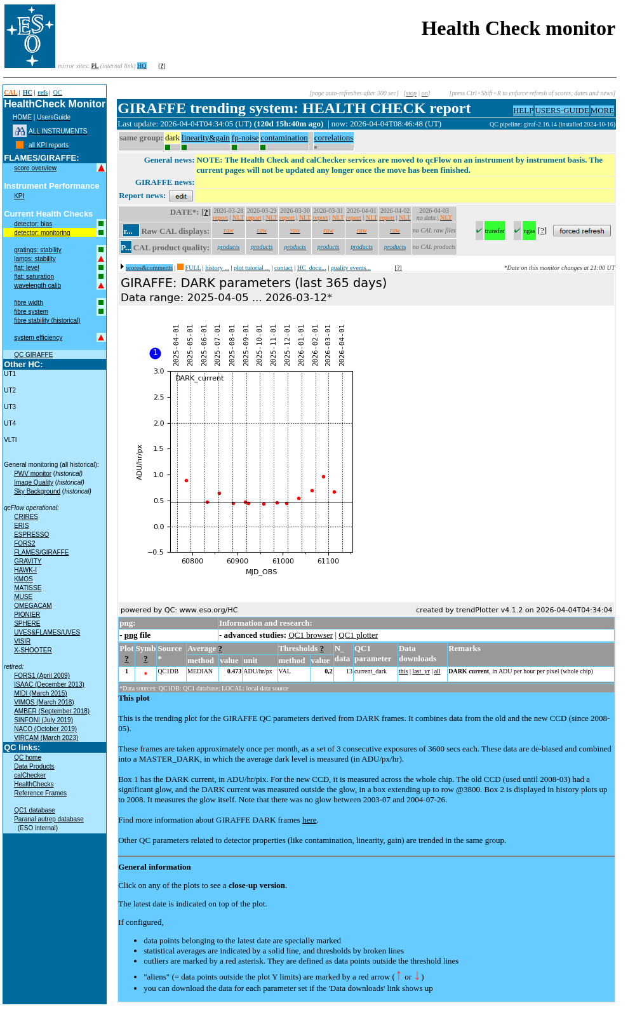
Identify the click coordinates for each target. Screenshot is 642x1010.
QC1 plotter (358, 635)
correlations (333, 137)
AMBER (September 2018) (52, 711)
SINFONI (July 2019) (43, 720)
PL (95, 65)
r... (127, 231)
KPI (19, 195)
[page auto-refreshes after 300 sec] (354, 93)
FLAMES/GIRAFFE (41, 552)
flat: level (26, 267)
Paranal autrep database (49, 819)
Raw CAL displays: (175, 231)
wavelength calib (37, 285)
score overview (35, 168)
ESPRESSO (31, 534)
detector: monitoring (42, 232)
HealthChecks (33, 784)
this (403, 671)
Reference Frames (40, 793)
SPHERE (27, 623)
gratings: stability (37, 249)
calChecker (30, 775)
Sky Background (37, 491)
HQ (141, 65)
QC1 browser (310, 635)
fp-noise (245, 137)
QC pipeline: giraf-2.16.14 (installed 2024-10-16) (552, 124)
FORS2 (24, 543)
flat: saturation (34, 276)
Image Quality (33, 482)
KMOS (23, 579)
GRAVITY (27, 561)
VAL (285, 671)
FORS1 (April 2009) (42, 675)
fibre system (31, 311)
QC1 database (34, 810)
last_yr (420, 671)
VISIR (22, 641)
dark (172, 137)
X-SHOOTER (32, 650)
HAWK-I (25, 570)
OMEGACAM (32, 605)
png (131, 635)
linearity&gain (206, 137)
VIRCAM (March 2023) (46, 737)
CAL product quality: (171, 247)
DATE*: (184, 212)
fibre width (28, 302)
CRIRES (26, 516)
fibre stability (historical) (47, 320)
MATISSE (27, 587)
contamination (283, 137)
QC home (27, 757)
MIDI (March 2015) (40, 693)
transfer (495, 230)
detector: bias (33, 223)
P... (126, 247)
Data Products (34, 766)
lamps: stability (35, 258)
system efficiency (38, 337)
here (309, 820)
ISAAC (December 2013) (49, 684)
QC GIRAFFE (33, 354)
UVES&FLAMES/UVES (47, 632)
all (437, 671)
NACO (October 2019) (45, 728)
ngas (529, 230)
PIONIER (27, 614)
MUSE (23, 596)
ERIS (21, 525)
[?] (398, 267)
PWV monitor (32, 473)
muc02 (480, 124)
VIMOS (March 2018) (44, 702)
